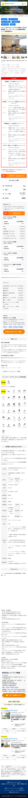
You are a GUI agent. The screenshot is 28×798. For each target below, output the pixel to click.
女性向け (3, 64)
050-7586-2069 (16, 326)
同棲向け (8, 64)
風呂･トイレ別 (16, 68)
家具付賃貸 (23, 68)
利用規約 (21, 788)
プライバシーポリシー (9, 790)
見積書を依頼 (16, 213)
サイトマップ (14, 788)
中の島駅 (18, 473)
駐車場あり (18, 66)
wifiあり (13, 66)
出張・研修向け (5, 72)
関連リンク (7, 788)
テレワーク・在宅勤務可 (14, 72)
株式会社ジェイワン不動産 (9, 318)
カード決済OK (10, 70)
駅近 (18, 64)
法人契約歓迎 (22, 70)
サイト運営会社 (20, 790)
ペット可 (13, 64)
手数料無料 (4, 68)
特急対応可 (4, 75)
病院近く (22, 72)
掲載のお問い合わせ (14, 792)
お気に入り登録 (15, 180)
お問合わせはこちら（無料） (14, 332)
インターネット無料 (6, 66)
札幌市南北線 (11, 473)
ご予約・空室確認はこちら (15, 695)
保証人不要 (10, 68)
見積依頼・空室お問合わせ (16, 176)
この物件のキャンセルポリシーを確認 (11, 371)
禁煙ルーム (4, 70)
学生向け (16, 70)
